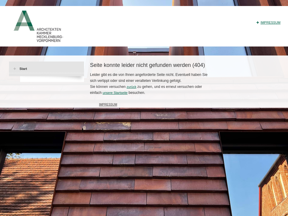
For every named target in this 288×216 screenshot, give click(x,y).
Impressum (270, 22)
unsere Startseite (115, 92)
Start (23, 68)
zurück (131, 86)
